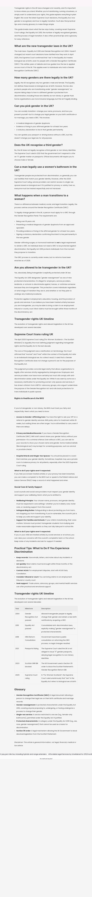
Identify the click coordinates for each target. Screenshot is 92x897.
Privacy (59, 869)
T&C (58, 866)
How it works (43, 873)
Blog (40, 876)
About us (42, 866)
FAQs (41, 869)
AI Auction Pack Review (64, 876)
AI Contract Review (63, 873)
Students (60, 880)
